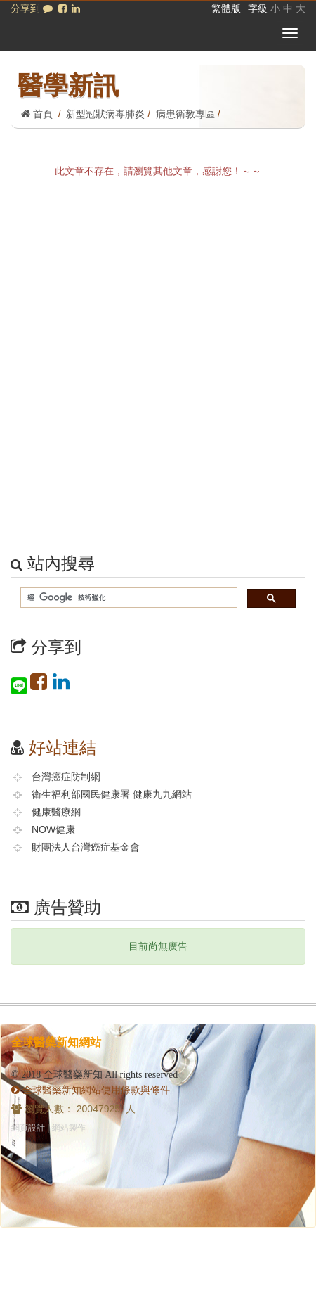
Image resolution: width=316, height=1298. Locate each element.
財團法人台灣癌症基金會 (86, 847)
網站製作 (69, 1128)
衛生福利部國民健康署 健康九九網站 (112, 794)
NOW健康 (53, 829)
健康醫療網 (56, 811)
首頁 (37, 114)
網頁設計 (28, 1128)
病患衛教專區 (185, 114)
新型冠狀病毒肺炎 (105, 114)
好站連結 (62, 747)
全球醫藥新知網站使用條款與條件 (90, 1089)
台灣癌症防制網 (66, 776)
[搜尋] (127, 598)
